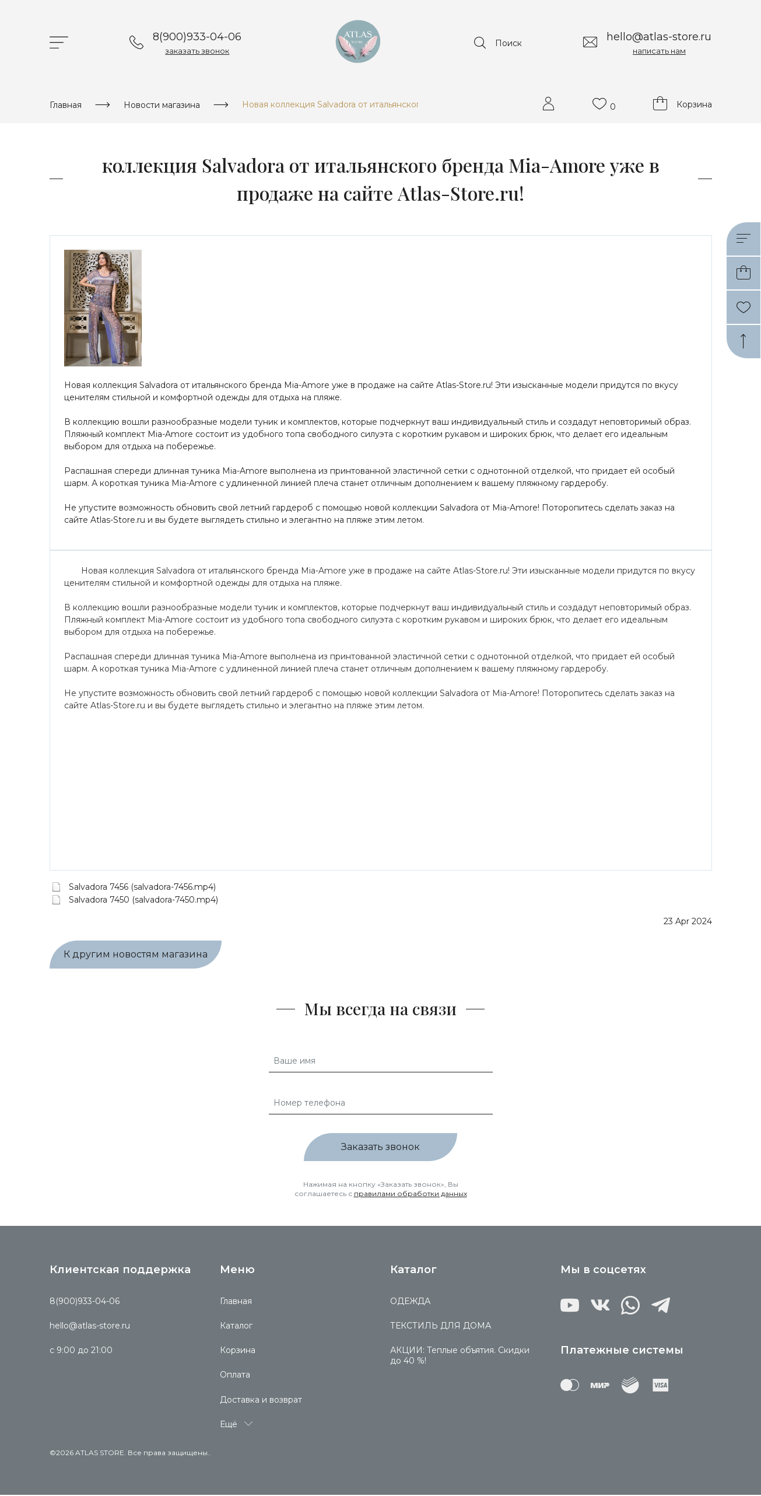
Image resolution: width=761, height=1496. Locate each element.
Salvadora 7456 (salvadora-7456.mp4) (142, 888)
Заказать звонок (380, 1148)
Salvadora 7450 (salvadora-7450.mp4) (143, 901)
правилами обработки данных (410, 1194)
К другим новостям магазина (136, 956)
